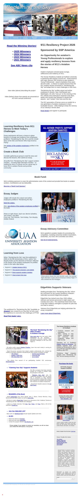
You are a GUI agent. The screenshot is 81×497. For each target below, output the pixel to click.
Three (33, 404)
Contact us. (15, 405)
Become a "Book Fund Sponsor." (15, 186)
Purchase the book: (66, 363)
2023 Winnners (22, 57)
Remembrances (10, 361)
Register (74, 13)
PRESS (73, 38)
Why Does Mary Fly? (61, 441)
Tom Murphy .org (66, 399)
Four (39, 404)
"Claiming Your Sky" (38, 375)
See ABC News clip (22, 65)
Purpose (22, 418)
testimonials (14, 396)
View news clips (34, 336)
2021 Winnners (22, 59)
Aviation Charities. (25, 347)
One (26, 404)
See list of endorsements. (49, 240)
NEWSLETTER (19, 413)
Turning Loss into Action (62, 442)
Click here (73, 431)
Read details (45, 111)
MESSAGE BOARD (34, 38)
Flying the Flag (60, 443)
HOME (7, 38)
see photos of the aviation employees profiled (23, 206)
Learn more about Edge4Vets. (51, 313)
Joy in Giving (59, 444)
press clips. (31, 398)
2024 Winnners (22, 54)
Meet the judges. (9, 203)
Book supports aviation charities (22, 272)
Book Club (20, 400)
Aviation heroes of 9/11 (19, 267)
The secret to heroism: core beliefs (23, 270)
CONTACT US (54, 38)
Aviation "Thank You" (61, 440)
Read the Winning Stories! (22, 45)
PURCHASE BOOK (64, 38)
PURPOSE (15, 38)
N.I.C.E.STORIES (25, 38)
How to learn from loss (19, 275)
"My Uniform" (59, 439)
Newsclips (22, 420)
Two (29, 404)
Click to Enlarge (66, 420)
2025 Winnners (22, 51)
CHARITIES (44, 38)
